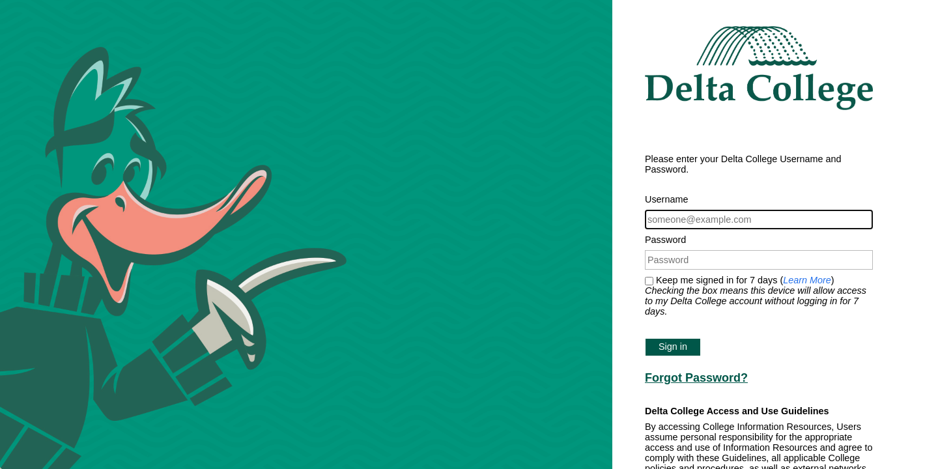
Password (665, 239)
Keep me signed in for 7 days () (755, 296)
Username (666, 199)
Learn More (807, 280)
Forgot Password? (696, 377)
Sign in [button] (673, 346)
